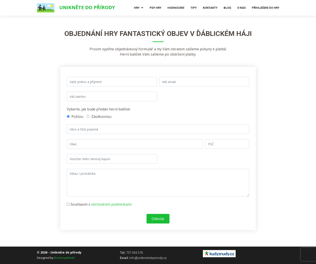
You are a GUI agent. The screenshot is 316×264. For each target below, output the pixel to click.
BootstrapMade (64, 258)
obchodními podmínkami (111, 204)
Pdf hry (155, 7)
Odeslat (158, 218)
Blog (227, 7)
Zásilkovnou (99, 116)
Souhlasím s (99, 204)
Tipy (193, 7)
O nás (241, 7)
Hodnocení (175, 7)
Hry (137, 7)
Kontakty (210, 7)
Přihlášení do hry (265, 7)
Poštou (75, 116)
